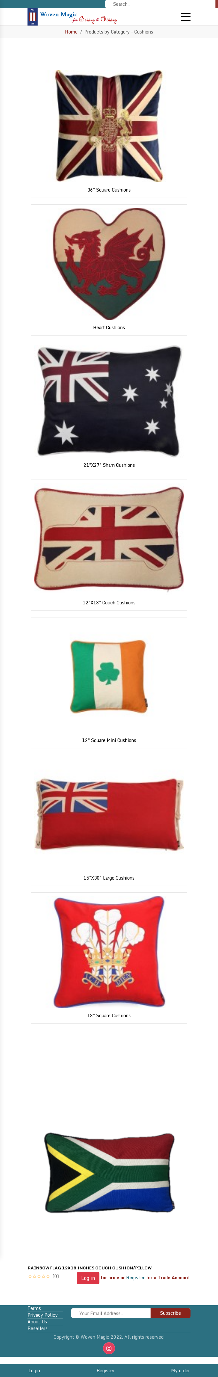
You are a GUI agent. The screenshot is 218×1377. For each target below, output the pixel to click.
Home (71, 31)
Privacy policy (42, 1315)
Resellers (37, 1328)
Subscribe (170, 1313)
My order (180, 1370)
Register (105, 1370)
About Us (37, 1322)
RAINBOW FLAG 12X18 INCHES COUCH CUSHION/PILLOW (90, 1267)
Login (34, 1370)
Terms (34, 1308)
